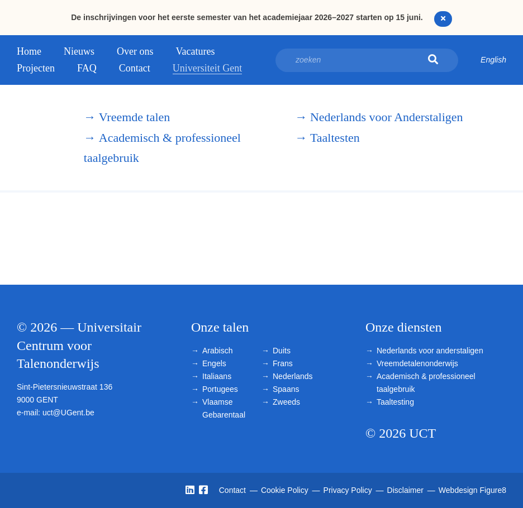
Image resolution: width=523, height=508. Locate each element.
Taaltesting (395, 401)
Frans (283, 363)
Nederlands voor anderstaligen (430, 350)
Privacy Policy (349, 490)
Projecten (36, 68)
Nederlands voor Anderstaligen (379, 117)
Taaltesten (327, 138)
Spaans (286, 389)
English (493, 59)
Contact (134, 68)
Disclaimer (406, 490)
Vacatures (195, 51)
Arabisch (217, 350)
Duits (282, 350)
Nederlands (293, 376)
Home (29, 51)
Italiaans (216, 376)
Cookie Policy (286, 490)
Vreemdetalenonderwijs (417, 363)
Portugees (220, 389)
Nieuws (79, 51)
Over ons (135, 51)
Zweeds (286, 401)
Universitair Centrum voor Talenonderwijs (39, 138)
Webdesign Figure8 (472, 490)
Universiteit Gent (207, 68)
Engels (214, 363)
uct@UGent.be (68, 412)
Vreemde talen (127, 117)
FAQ (87, 68)
